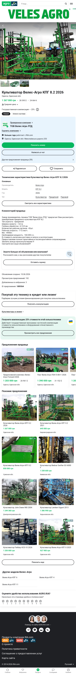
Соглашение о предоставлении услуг (22, 653)
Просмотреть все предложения (38, 333)
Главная (7, 670)
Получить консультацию (38, 304)
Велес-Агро (40, 185)
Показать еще (38, 562)
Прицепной (53, 197)
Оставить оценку (38, 262)
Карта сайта (8, 658)
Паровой (64, 197)
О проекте (7, 644)
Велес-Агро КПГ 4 (46, 577)
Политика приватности (14, 648)
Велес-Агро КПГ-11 (10, 584)
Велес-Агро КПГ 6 (9, 577)
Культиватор (41, 197)
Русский (69, 664)
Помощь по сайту (38, 625)
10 (40, 602)
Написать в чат (38, 152)
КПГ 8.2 (38, 189)
